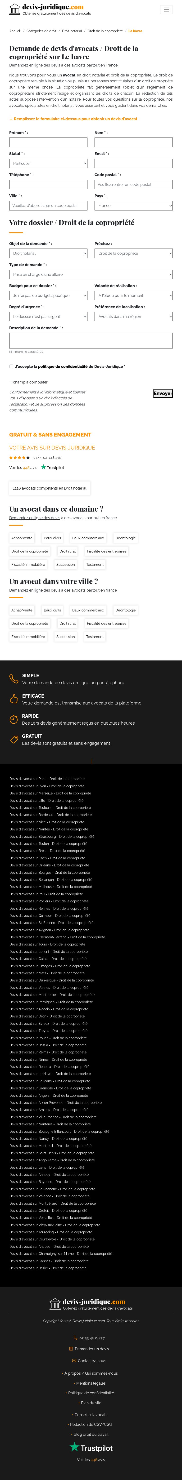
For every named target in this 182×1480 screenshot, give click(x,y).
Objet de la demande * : (30, 243)
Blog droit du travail (91, 1434)
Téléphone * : (21, 175)
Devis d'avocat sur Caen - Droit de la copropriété (47, 858)
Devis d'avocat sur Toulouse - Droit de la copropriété (50, 808)
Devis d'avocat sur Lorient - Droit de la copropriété (48, 952)
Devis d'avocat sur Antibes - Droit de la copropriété (49, 1246)
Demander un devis (89, 1349)
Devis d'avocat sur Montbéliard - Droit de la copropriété (52, 1203)
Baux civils (52, 538)
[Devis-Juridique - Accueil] (50, 9)
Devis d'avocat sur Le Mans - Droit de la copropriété (49, 1081)
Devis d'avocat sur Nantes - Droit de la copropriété (48, 829)
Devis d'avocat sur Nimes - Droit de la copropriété (48, 1059)
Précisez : (103, 243)
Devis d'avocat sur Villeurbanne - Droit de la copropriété (53, 1117)
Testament (95, 564)
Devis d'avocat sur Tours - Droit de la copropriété (47, 944)
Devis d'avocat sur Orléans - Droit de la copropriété (49, 865)
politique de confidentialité (63, 366)
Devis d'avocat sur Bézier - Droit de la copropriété (47, 1268)
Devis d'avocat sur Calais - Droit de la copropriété (47, 959)
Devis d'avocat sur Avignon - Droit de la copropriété (49, 930)
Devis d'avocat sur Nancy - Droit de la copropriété (48, 1139)
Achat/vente (21, 538)
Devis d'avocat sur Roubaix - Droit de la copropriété (49, 1067)
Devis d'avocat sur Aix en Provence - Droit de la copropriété (55, 1103)
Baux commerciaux (88, 538)
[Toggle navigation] (166, 9)
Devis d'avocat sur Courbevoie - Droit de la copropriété (52, 1239)
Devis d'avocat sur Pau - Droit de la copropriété (46, 894)
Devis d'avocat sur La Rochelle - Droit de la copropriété (52, 1189)
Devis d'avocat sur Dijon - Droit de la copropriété (47, 1016)
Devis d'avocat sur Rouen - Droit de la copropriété (48, 1038)
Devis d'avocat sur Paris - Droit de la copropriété (47, 779)
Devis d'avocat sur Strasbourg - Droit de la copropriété (51, 836)
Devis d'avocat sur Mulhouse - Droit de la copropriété (50, 887)
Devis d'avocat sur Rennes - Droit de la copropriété (48, 908)
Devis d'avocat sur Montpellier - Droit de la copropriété (52, 995)
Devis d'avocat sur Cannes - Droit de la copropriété (49, 1261)
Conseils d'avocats (91, 1415)
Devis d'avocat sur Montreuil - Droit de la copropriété (50, 1146)
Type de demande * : (28, 265)
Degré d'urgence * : (26, 307)
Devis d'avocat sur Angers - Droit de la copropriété (48, 1095)
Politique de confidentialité (91, 1393)
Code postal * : (108, 175)
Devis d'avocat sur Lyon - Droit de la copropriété (46, 786)
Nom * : (101, 132)
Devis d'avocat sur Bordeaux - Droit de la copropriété (50, 815)
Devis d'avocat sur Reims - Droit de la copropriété (47, 1052)
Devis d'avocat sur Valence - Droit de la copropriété (49, 1196)
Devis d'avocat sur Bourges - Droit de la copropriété (49, 872)
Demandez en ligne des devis (34, 65)
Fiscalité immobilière (28, 564)
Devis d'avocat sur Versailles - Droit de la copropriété (50, 1218)
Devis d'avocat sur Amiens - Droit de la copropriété (48, 1110)
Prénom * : (18, 132)
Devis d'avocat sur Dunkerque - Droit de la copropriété (51, 980)
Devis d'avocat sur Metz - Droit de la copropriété (47, 973)
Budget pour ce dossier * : (32, 286)
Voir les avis (36, 467)
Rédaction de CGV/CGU (91, 1424)
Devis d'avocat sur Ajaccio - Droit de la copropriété (48, 1009)
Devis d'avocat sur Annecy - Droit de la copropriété (49, 1175)
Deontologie (125, 538)
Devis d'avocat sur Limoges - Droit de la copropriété (49, 966)
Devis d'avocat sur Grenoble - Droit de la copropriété (50, 1088)
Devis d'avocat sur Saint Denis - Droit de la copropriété (51, 1153)
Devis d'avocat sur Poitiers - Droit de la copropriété (48, 901)
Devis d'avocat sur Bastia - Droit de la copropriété (47, 1045)
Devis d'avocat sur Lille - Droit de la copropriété (46, 800)
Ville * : (15, 196)
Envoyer (163, 393)
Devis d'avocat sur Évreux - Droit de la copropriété (48, 1023)
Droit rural (67, 551)
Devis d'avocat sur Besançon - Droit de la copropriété (50, 880)
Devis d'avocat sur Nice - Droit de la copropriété (46, 822)
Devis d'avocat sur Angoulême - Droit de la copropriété (52, 1160)
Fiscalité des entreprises (106, 551)
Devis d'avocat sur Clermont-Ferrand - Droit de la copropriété (57, 937)
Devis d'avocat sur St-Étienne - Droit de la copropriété (51, 923)
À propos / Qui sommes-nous (91, 1373)
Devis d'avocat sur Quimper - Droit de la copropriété (49, 916)
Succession (65, 564)
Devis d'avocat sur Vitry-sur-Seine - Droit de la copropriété (54, 1225)
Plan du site (91, 1403)
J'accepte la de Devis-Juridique (70, 366)
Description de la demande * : (36, 328)
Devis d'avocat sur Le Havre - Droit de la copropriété (50, 1074)
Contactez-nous (89, 1361)
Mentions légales (91, 1383)
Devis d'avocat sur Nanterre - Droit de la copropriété (50, 1124)
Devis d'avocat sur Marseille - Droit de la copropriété (50, 793)
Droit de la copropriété (29, 551)
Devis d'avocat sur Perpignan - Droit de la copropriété (51, 1002)
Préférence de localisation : (120, 307)
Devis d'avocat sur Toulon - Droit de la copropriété (48, 844)
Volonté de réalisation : (116, 286)
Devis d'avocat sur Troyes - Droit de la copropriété (48, 1031)
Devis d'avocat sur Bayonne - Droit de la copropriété (50, 1182)
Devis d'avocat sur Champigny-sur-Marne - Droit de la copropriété (60, 1254)
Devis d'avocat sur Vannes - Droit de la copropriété (48, 988)
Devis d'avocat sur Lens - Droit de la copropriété (46, 1167)
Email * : (102, 154)
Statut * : (17, 154)
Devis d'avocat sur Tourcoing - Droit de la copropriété (50, 1232)
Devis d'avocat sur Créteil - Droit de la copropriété (48, 1211)
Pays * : (101, 196)
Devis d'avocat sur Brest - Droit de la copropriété (47, 851)
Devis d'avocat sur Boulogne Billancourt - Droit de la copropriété (59, 1131)
